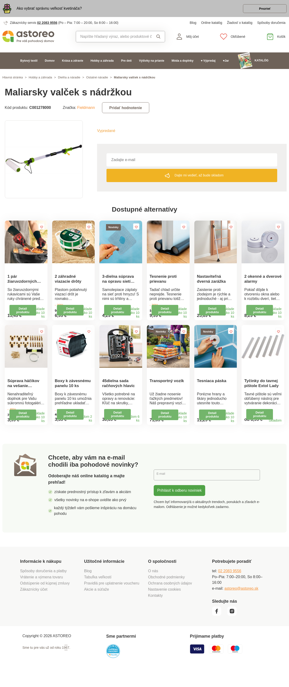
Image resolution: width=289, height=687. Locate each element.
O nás (153, 585)
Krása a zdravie (72, 64)
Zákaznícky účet (33, 603)
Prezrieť (259, 10)
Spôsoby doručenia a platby (43, 585)
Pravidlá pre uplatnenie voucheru (111, 597)
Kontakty (155, 609)
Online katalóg (211, 26)
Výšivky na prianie (151, 64)
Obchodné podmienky (166, 591)
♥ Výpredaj (208, 64)
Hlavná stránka (12, 80)
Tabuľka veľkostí (97, 591)
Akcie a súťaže (96, 603)
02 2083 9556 (47, 26)
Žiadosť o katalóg (239, 26)
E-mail (162, 488)
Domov (50, 64)
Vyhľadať (158, 40)
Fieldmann (86, 111)
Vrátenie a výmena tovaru (41, 591)
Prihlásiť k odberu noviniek (179, 504)
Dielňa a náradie (69, 80)
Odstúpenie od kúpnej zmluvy (45, 597)
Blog (193, 26)
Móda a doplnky (182, 64)
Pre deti (126, 64)
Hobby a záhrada (102, 64)
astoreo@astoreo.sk (241, 602)
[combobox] (114, 39)
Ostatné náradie (97, 80)
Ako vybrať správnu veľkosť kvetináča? (49, 10)
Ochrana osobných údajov (170, 597)
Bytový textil (29, 64)
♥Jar (226, 64)
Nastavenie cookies (164, 603)
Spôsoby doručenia (271, 26)
